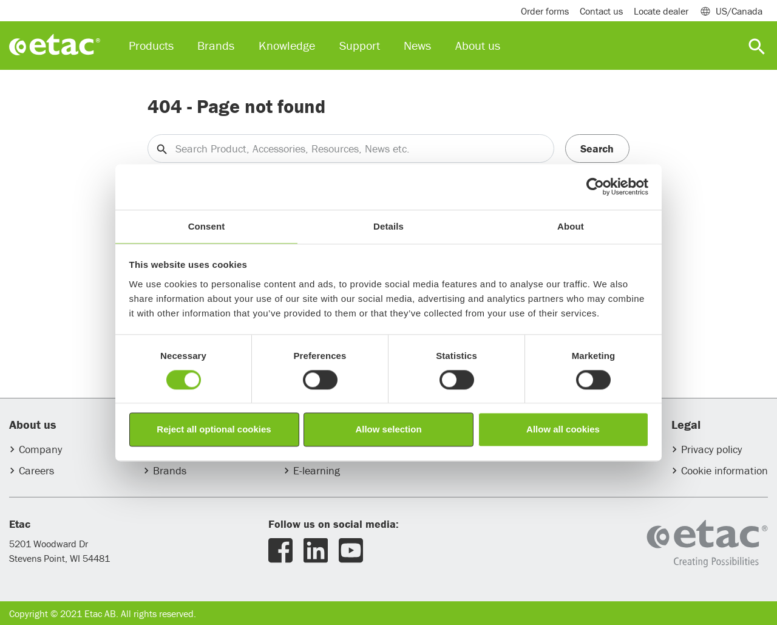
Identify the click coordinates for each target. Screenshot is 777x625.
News (417, 45)
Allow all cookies (563, 430)
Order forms (545, 11)
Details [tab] (388, 226)
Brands (169, 470)
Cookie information (724, 470)
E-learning (316, 470)
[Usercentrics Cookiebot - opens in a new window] (595, 186)
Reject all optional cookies (214, 430)
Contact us (601, 11)
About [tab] (570, 226)
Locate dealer (661, 11)
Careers (36, 470)
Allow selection (388, 430)
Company (40, 449)
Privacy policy (711, 449)
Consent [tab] (206, 226)
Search (597, 148)
